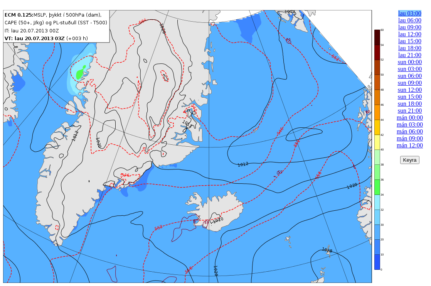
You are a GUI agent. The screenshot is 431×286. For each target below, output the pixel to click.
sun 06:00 (410, 76)
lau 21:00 (409, 55)
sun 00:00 (410, 62)
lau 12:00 (409, 34)
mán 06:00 (410, 131)
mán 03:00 (410, 124)
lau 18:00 (409, 48)
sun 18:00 (410, 103)
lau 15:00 (409, 41)
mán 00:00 (410, 117)
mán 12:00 (410, 145)
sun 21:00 (410, 110)
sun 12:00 (410, 89)
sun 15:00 (410, 96)
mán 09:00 (410, 138)
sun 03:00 (410, 69)
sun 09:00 (410, 83)
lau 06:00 (409, 20)
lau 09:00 (409, 27)
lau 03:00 (409, 13)
